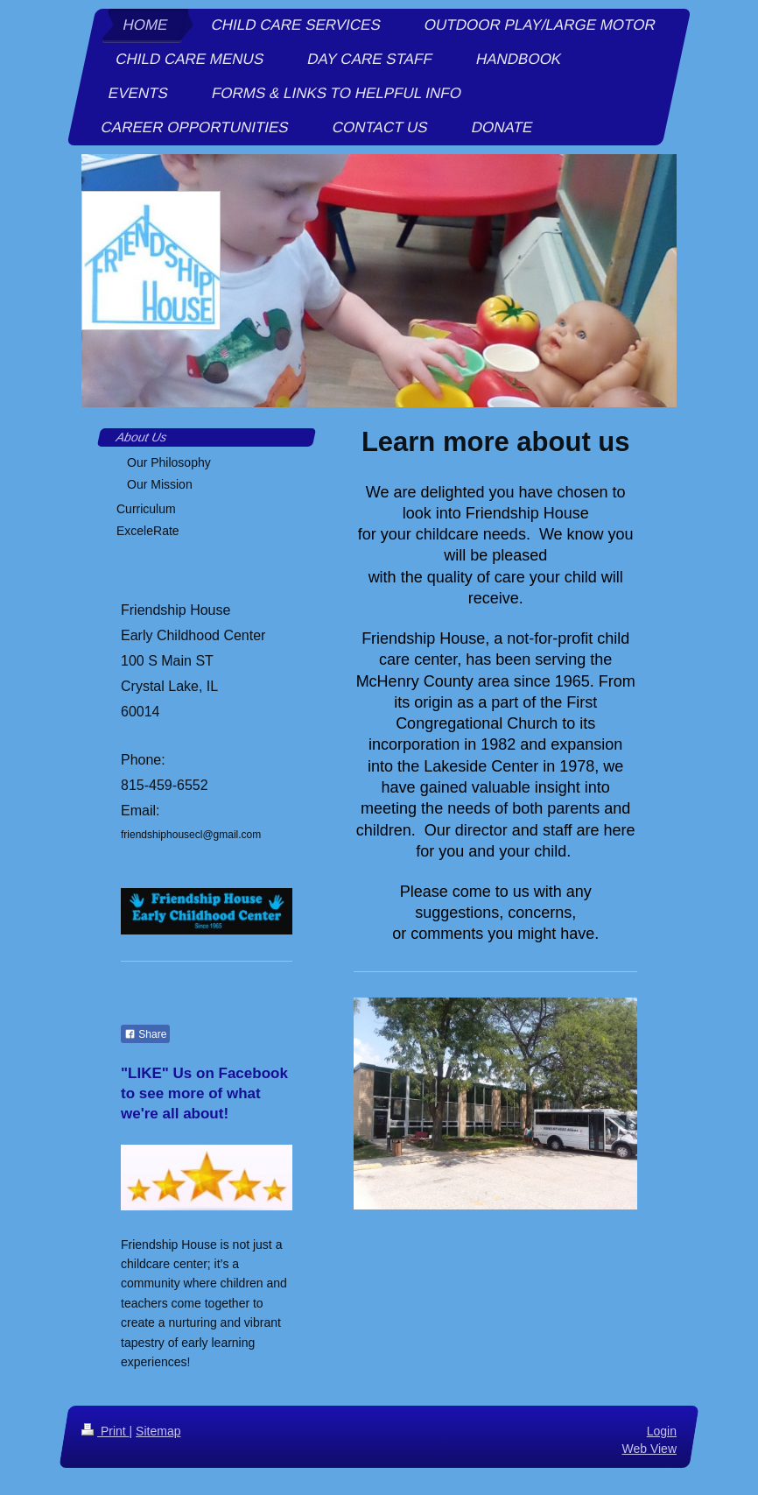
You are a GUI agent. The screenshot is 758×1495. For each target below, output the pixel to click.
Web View (649, 1449)
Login (662, 1431)
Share (145, 1034)
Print (105, 1431)
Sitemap (158, 1431)
